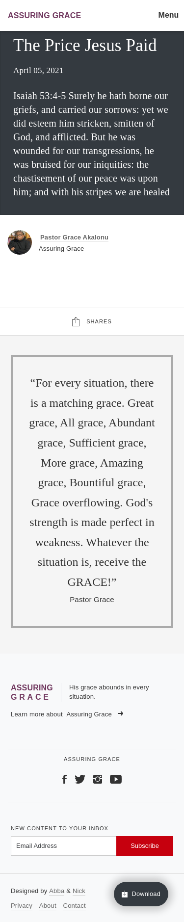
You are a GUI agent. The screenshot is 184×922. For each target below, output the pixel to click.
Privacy (21, 905)
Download (141, 894)
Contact (74, 905)
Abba (56, 891)
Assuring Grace (95, 714)
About (47, 905)
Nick (79, 891)
